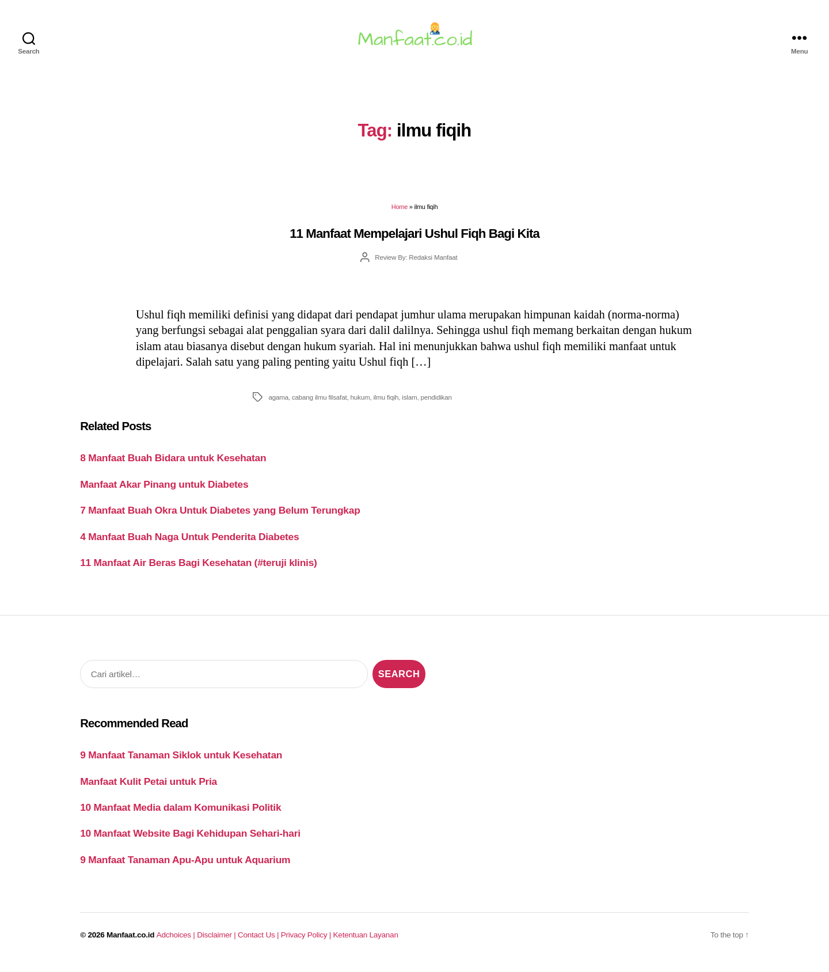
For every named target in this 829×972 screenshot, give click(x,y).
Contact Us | (259, 941)
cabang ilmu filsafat (319, 404)
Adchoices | (177, 941)
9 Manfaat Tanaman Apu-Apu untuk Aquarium (185, 866)
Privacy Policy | (307, 941)
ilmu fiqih (385, 404)
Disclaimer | (217, 941)
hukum (360, 404)
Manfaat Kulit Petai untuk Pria (148, 787)
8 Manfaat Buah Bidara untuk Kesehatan (173, 464)
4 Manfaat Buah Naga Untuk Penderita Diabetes (189, 543)
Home (399, 213)
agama (278, 404)
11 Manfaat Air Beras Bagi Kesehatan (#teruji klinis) (198, 569)
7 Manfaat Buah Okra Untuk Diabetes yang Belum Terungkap (220, 517)
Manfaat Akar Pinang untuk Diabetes (164, 491)
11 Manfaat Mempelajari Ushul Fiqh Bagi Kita (414, 240)
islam (409, 404)
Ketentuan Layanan (365, 941)
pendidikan (436, 404)
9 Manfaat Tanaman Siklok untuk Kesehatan (181, 762)
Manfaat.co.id (130, 941)
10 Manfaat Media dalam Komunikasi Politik (180, 814)
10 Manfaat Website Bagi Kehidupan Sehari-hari (190, 840)
